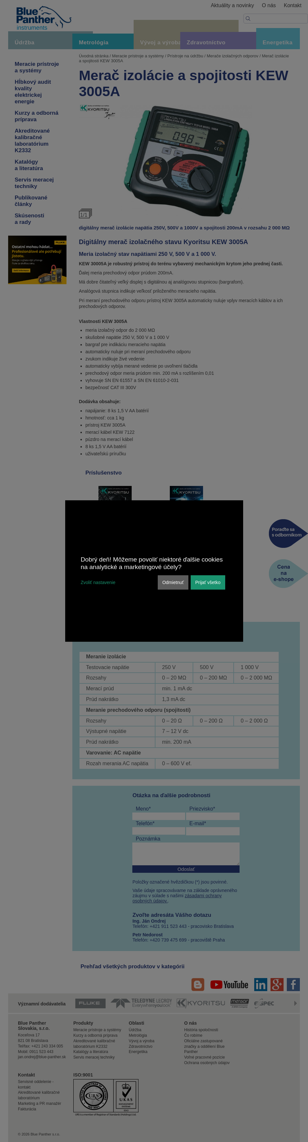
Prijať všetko (208, 582)
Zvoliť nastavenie (98, 582)
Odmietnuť (173, 582)
